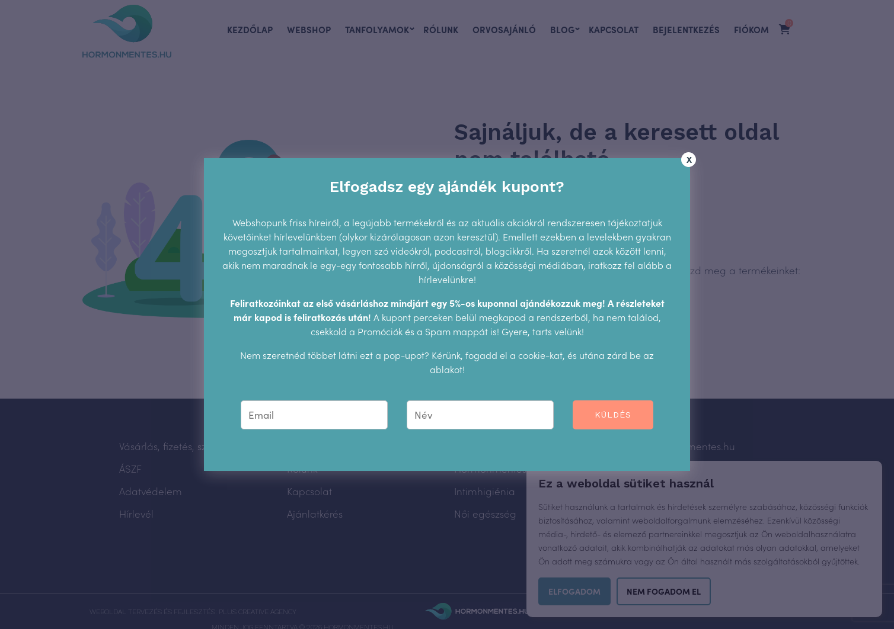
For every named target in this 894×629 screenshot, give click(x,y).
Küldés (613, 414)
